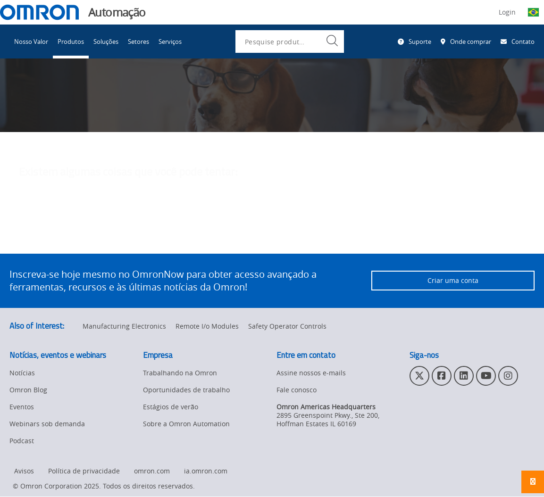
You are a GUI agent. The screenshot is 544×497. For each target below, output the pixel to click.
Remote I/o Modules (207, 326)
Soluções (105, 41)
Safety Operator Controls (287, 326)
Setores (138, 41)
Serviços (170, 41)
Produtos (71, 41)
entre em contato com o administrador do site (283, 232)
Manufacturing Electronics (124, 326)
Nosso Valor (31, 41)
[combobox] (289, 41)
